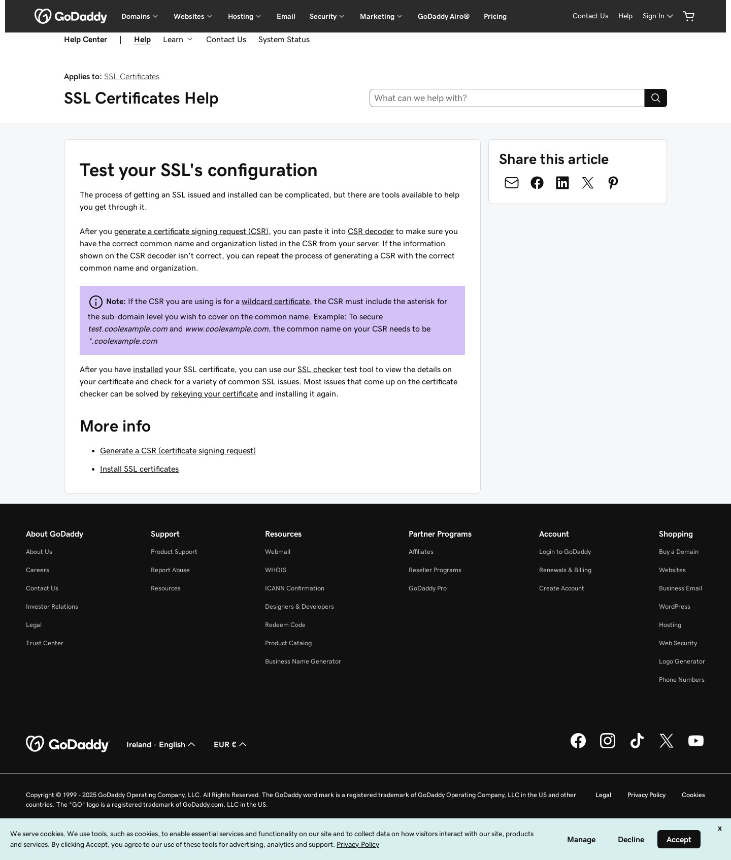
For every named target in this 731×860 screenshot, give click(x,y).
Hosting (670, 624)
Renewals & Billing (565, 570)
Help (625, 15)
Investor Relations (52, 606)
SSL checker (319, 369)
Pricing (495, 16)
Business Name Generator (303, 661)
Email (286, 16)
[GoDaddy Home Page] (68, 744)
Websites (672, 570)
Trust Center (44, 643)
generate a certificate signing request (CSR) (191, 231)
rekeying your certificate (214, 393)
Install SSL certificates (139, 469)
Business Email (680, 588)
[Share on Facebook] (537, 182)
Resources (166, 588)
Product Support (174, 551)
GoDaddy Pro (428, 588)
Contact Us (590, 15)
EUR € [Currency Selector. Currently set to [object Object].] (231, 744)
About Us (39, 551)
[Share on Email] (511, 182)
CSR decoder (371, 231)
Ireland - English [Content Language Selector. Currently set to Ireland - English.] (161, 744)
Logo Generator (682, 661)
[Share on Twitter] (588, 182)
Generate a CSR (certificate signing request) (178, 450)
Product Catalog (288, 643)
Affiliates (421, 551)
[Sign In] (659, 16)
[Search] (656, 98)
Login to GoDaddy (565, 551)
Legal (34, 624)
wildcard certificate (276, 301)
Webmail (277, 551)
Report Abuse (170, 570)
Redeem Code (285, 624)
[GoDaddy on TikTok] (637, 747)
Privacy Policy (646, 794)
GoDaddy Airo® (444, 16)
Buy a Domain (679, 551)
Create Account (561, 588)
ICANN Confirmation (294, 588)
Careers (37, 570)
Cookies (693, 794)
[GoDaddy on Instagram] (608, 747)
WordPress (674, 606)
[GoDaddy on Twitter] (666, 747)
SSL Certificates (131, 76)
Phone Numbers (682, 679)
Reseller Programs (435, 570)
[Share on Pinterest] (613, 182)
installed (148, 369)
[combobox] (507, 98)
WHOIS (275, 570)
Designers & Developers (299, 606)
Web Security (678, 643)
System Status (284, 39)
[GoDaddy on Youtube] (696, 747)
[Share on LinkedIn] (562, 182)
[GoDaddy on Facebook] (578, 747)
